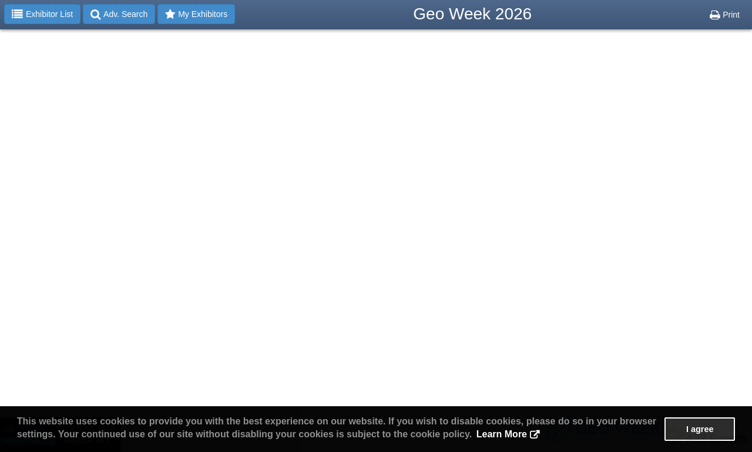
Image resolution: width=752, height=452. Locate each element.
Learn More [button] (501, 434)
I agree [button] (699, 429)
